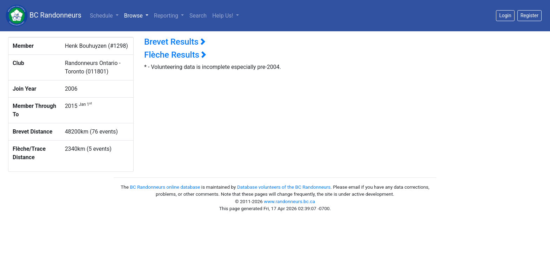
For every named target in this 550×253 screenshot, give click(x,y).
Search (198, 15)
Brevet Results (175, 42)
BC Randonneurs (43, 16)
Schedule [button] (102, 15)
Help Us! (223, 15)
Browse (137, 15)
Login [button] (505, 15)
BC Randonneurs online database (165, 187)
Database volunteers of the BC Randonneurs (283, 187)
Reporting (167, 15)
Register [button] (529, 15)
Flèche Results (175, 55)
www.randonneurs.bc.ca (289, 201)
